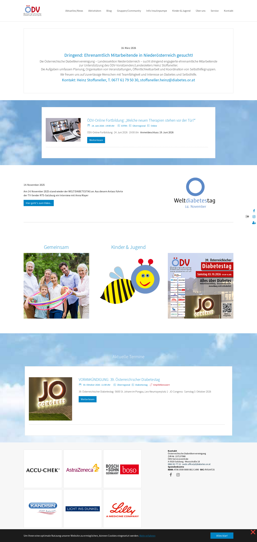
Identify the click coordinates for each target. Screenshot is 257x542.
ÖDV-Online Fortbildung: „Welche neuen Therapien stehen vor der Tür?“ (141, 120)
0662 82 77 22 (174, 464)
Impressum (38, 507)
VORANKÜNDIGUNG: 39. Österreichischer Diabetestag (119, 379)
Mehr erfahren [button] (147, 535)
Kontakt (27, 507)
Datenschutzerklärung (56, 507)
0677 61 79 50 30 (124, 79)
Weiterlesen (96, 140)
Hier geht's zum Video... (39, 203)
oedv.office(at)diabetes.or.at (196, 464)
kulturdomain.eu (152, 520)
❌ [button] (253, 532)
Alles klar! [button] (221, 535)
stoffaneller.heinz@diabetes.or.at (167, 79)
